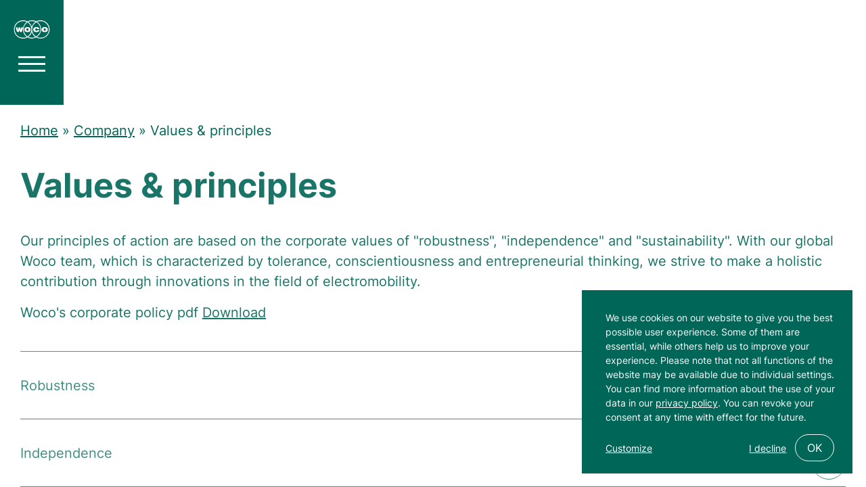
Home (39, 130)
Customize (629, 448)
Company (104, 130)
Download (234, 316)
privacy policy (687, 403)
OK (814, 448)
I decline (767, 448)
